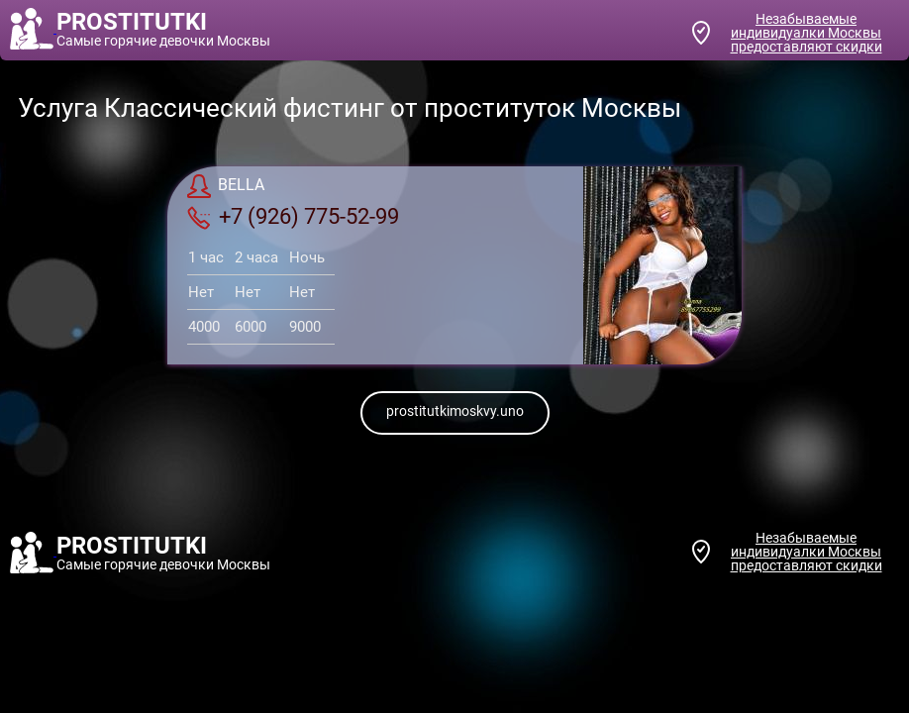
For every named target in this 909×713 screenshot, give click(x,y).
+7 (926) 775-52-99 (293, 217)
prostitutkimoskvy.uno (455, 411)
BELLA (225, 186)
